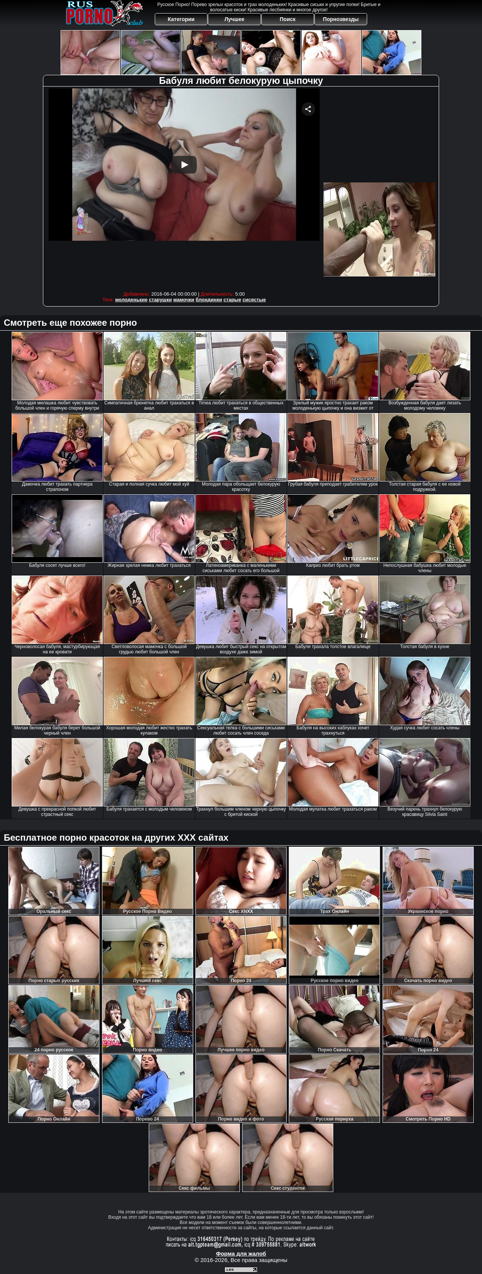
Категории (181, 19)
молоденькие (131, 299)
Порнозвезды (341, 19)
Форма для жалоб (241, 1253)
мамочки (183, 299)
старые (232, 299)
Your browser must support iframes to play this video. (184, 187)
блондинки (209, 299)
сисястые (254, 299)
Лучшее (234, 19)
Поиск (288, 19)
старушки (160, 299)
